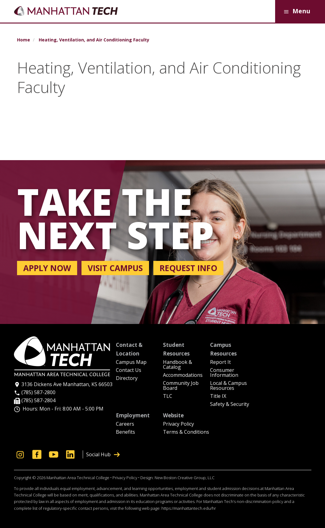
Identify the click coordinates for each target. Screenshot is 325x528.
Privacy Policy (178, 424)
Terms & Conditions (186, 432)
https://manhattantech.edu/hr (188, 508)
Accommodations (183, 375)
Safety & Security (229, 404)
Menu (296, 11)
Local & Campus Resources (228, 386)
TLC (167, 396)
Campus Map (131, 362)
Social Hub (103, 454)
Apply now (47, 268)
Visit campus (115, 268)
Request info (188, 268)
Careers (125, 424)
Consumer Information (224, 373)
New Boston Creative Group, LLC (184, 477)
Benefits (125, 432)
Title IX (218, 396)
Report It (220, 362)
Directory (127, 378)
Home (23, 40)
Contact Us (128, 370)
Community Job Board (181, 386)
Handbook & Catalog (177, 365)
